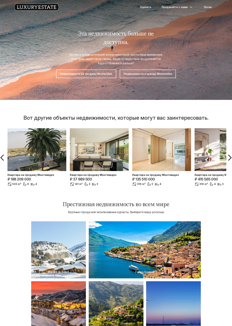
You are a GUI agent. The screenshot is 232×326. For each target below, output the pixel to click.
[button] (3, 158)
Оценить (145, 7)
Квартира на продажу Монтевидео (30, 175)
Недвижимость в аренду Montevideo (148, 73)
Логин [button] (208, 7)
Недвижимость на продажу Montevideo (86, 73)
